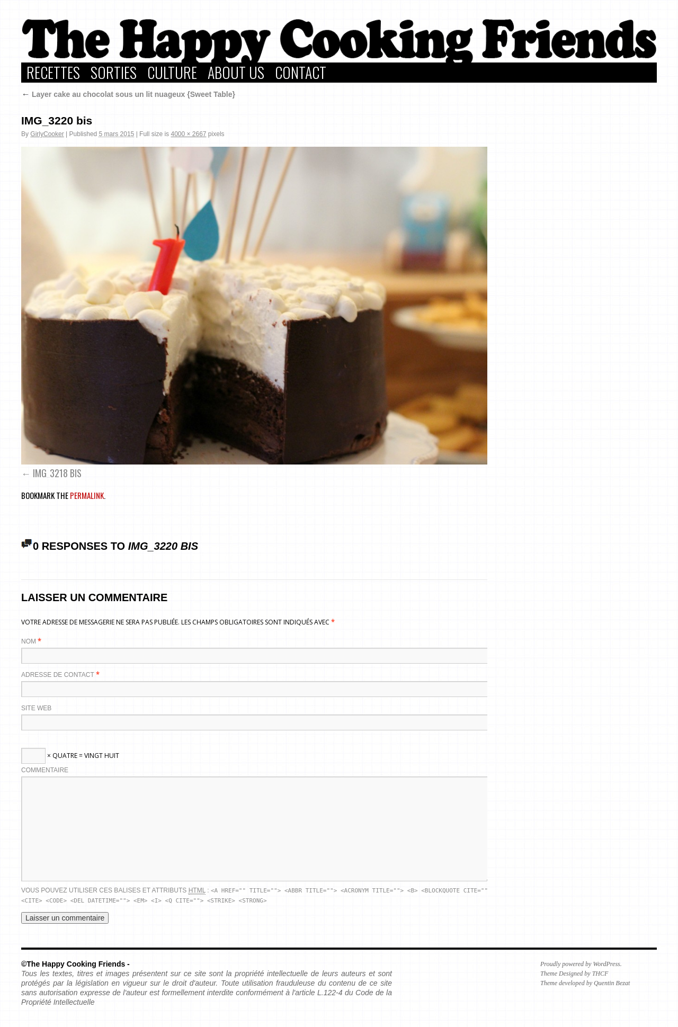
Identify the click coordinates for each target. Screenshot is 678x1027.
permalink (87, 495)
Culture (172, 72)
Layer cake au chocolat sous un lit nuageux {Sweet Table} (128, 94)
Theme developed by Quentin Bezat (585, 983)
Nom (28, 641)
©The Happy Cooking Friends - (75, 964)
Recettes (53, 72)
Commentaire (44, 770)
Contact (300, 72)
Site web (36, 708)
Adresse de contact (57, 674)
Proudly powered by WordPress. (581, 964)
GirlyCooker (47, 134)
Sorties (114, 72)
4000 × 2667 (188, 134)
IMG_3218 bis (57, 473)
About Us (236, 72)
